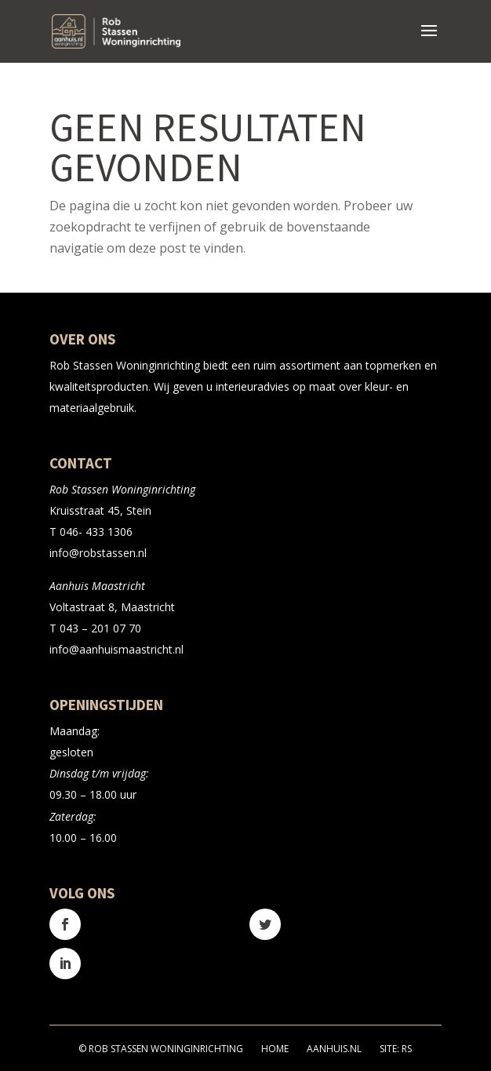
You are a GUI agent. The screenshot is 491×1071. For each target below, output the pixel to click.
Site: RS (396, 1048)
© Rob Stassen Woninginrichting (160, 1048)
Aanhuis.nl (334, 1048)
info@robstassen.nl (98, 552)
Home (275, 1048)
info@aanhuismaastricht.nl (116, 649)
